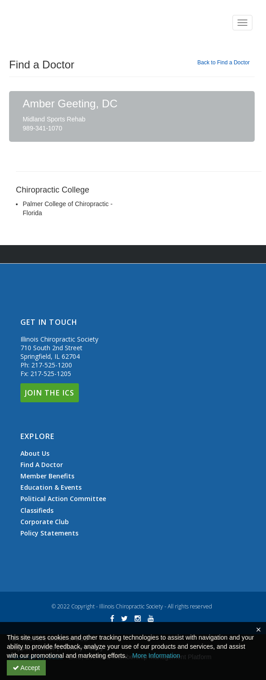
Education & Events (51, 487)
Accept (26, 667)
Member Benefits (47, 476)
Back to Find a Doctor (224, 62)
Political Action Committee (63, 499)
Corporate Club (44, 522)
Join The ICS (49, 393)
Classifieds (36, 510)
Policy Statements (49, 533)
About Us (34, 453)
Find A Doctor (41, 465)
